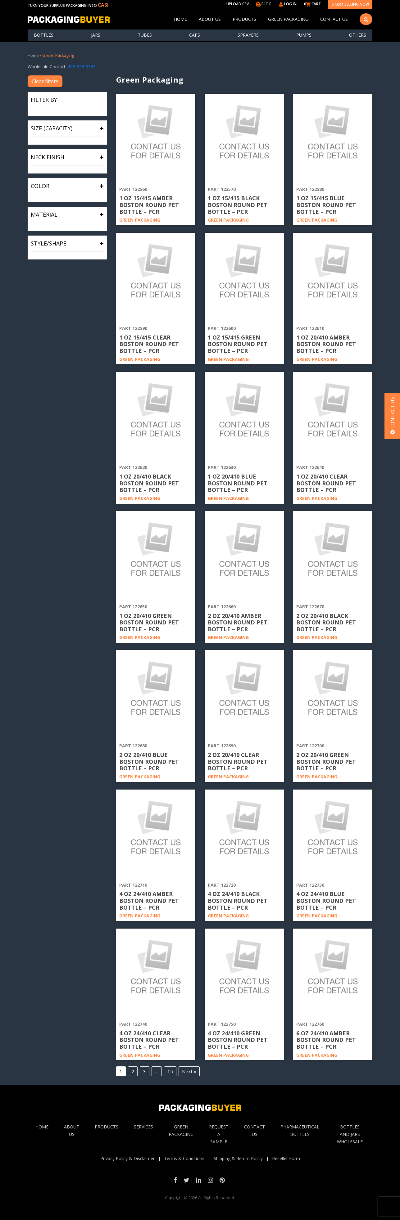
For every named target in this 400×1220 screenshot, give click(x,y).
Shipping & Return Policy (238, 1158)
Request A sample (219, 1134)
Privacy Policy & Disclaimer (127, 1158)
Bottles (43, 35)
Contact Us (334, 19)
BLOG (263, 4)
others (357, 35)
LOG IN (288, 4)
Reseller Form (286, 1158)
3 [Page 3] (144, 1071)
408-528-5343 (82, 67)
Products (244, 19)
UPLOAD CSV (237, 4)
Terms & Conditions (184, 1158)
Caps (194, 35)
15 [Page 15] (170, 1071)
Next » (189, 1071)
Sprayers (248, 35)
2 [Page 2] (132, 1071)
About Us (210, 19)
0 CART (312, 4)
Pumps (303, 35)
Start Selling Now (350, 4)
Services (143, 1127)
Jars (95, 35)
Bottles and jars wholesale (350, 1134)
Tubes (145, 35)
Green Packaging (288, 19)
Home (180, 19)
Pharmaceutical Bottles (299, 1130)
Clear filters (45, 81)
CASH (104, 5)
